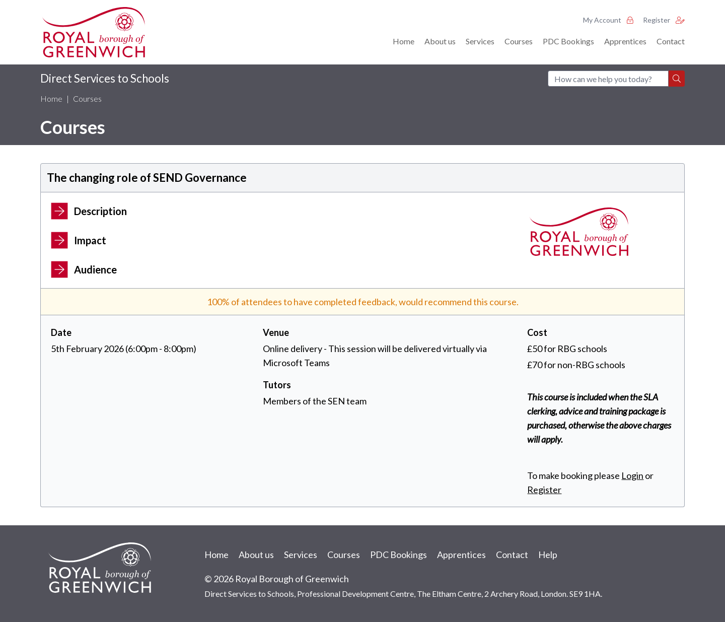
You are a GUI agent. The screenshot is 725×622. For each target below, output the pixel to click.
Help (547, 554)
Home (403, 41)
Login (632, 475)
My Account (608, 20)
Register (664, 20)
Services (480, 41)
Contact (671, 41)
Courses (518, 41)
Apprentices (625, 41)
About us (440, 41)
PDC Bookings (568, 41)
